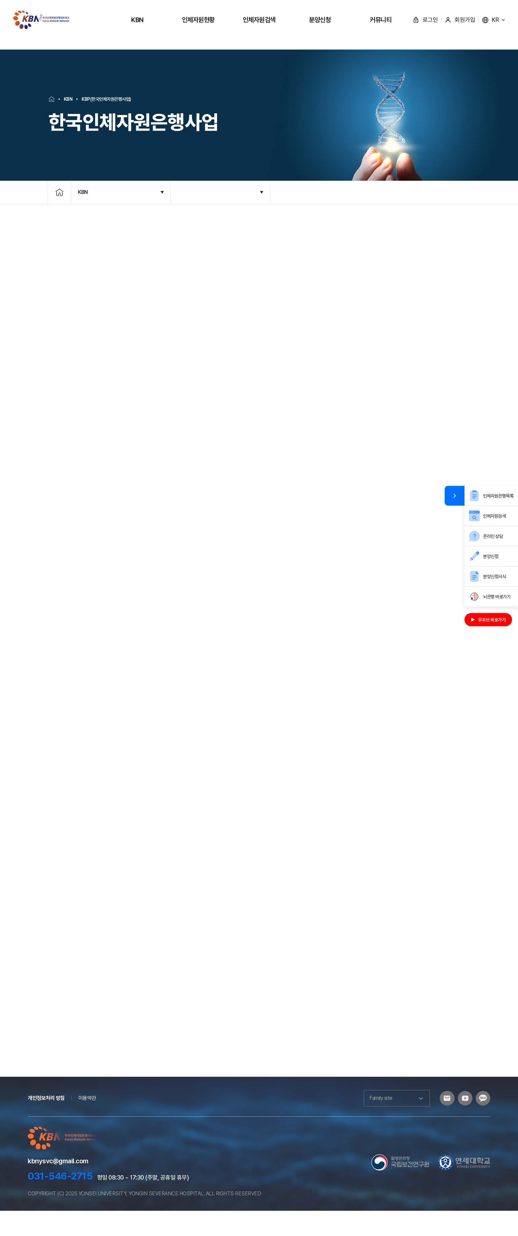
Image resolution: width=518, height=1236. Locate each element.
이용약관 (87, 1123)
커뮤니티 (380, 20)
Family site (391, 1123)
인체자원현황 (198, 20)
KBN (137, 20)
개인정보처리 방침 (46, 1123)
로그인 (425, 19)
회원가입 (460, 19)
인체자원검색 (259, 20)
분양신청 (320, 20)
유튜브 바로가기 (488, 619)
